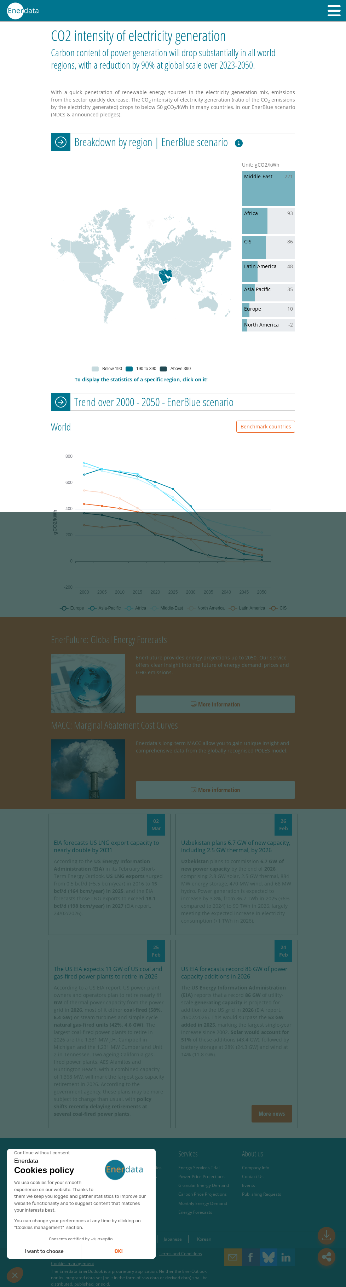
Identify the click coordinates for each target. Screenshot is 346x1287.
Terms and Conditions (180, 1253)
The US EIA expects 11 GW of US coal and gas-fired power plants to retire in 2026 (108, 972)
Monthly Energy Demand (202, 1203)
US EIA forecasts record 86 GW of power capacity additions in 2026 (234, 972)
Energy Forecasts (195, 1212)
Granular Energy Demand (203, 1185)
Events (248, 1185)
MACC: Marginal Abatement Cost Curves (114, 725)
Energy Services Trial (199, 1167)
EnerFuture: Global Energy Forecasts (109, 639)
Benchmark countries (266, 426)
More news (272, 1113)
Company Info (255, 1167)
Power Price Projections (201, 1176)
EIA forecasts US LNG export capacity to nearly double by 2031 (106, 846)
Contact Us (253, 1176)
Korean (204, 1239)
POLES (262, 750)
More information (215, 704)
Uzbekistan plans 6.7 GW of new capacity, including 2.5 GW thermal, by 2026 (235, 846)
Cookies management (72, 1263)
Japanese (173, 1239)
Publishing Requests (261, 1194)
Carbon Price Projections (202, 1194)
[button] (334, 10)
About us (252, 1154)
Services (188, 1154)
